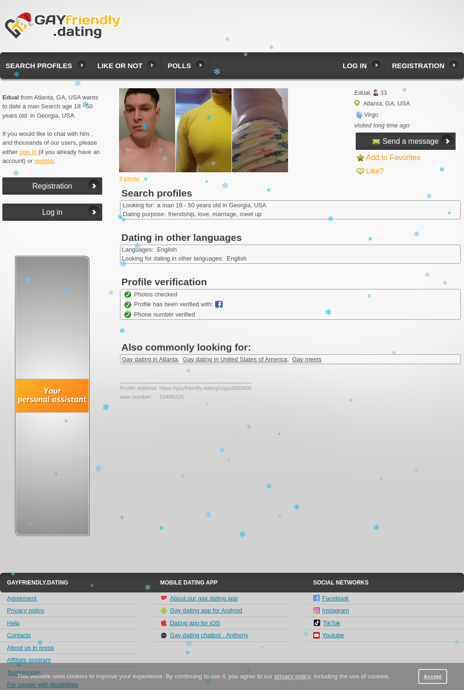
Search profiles (39, 66)
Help (13, 623)
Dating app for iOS (190, 623)
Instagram (331, 610)
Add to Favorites (393, 158)
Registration (418, 66)
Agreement (22, 598)
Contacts (19, 635)
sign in (28, 151)
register (45, 160)
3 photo (129, 179)
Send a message (405, 141)
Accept (432, 676)
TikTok (326, 623)
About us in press (30, 647)
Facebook (331, 598)
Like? (375, 171)
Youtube (328, 635)
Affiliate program (29, 659)
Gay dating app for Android (201, 610)
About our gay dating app (199, 598)
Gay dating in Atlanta (150, 359)
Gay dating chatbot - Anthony (204, 635)
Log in (355, 66)
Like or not (120, 66)
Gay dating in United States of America (235, 359)
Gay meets (307, 359)
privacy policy (292, 676)
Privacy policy (25, 610)
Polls (179, 66)
